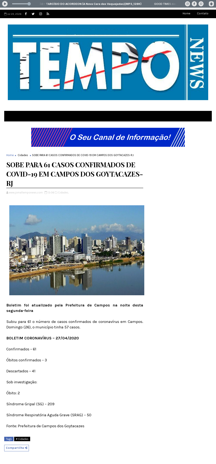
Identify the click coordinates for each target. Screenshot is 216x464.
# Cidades (22, 439)
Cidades (23, 155)
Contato (202, 13)
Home (186, 13)
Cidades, (63, 192)
